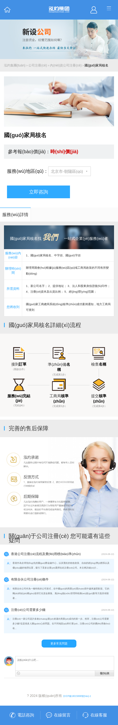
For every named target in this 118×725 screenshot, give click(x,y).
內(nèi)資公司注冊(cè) (66, 65)
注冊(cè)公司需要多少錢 (28, 610)
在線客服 (98, 715)
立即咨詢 (38, 191)
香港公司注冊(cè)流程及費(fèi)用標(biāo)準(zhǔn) (46, 554)
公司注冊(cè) (37, 65)
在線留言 (62, 715)
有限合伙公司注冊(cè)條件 (30, 579)
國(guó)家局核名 (96, 65)
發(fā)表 (104, 673)
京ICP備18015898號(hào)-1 (77, 696)
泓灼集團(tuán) (15, 65)
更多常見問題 (59, 643)
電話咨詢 (25, 715)
